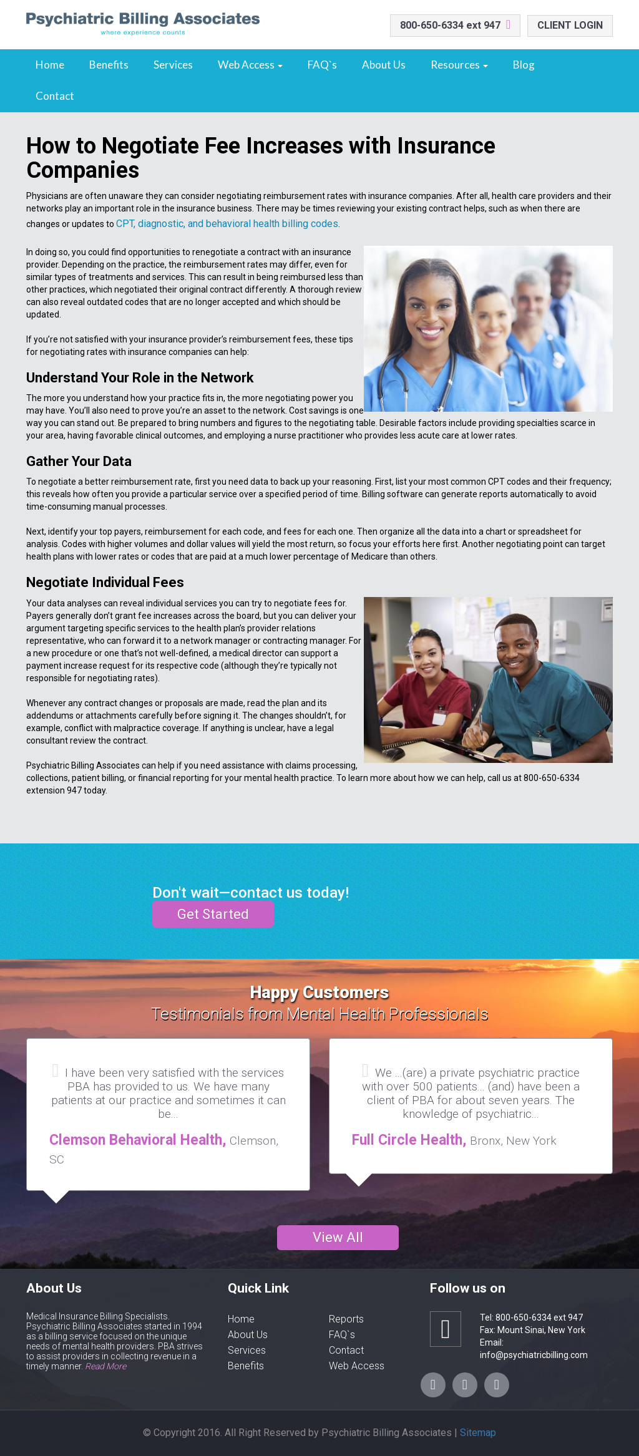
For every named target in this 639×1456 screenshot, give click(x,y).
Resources (459, 64)
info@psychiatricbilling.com (534, 1355)
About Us (384, 64)
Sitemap (478, 1433)
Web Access (250, 64)
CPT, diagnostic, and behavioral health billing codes (227, 224)
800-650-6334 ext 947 (450, 25)
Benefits (109, 64)
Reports (346, 1319)
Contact (55, 95)
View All (338, 1237)
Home (50, 64)
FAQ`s (322, 64)
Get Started (213, 914)
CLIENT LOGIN (570, 25)
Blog (524, 64)
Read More (105, 1366)
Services (173, 64)
